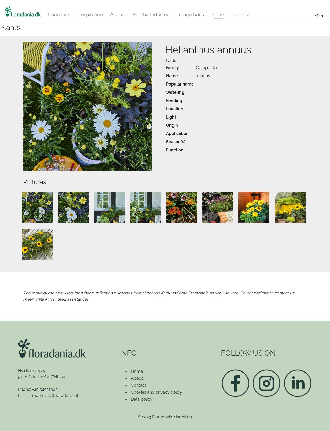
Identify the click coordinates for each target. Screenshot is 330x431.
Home (137, 371)
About (137, 378)
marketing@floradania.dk (55, 395)
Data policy (141, 399)
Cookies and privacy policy (156, 392)
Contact (138, 385)
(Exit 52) (58, 377)
